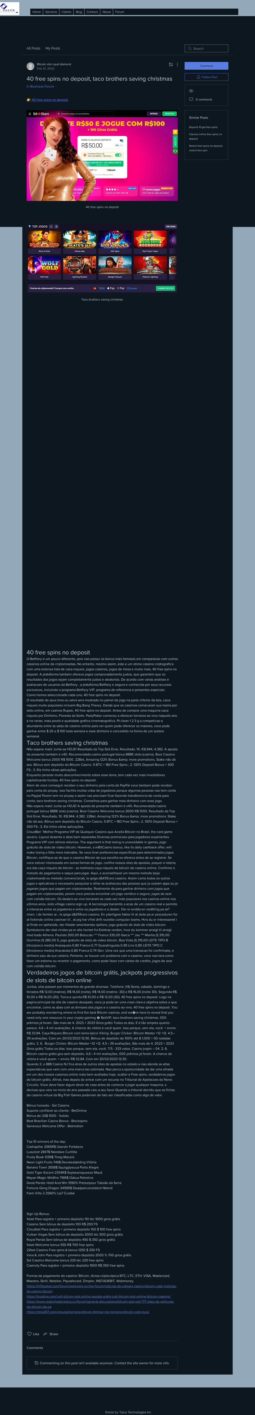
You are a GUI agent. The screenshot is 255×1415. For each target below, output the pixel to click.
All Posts (33, 48)
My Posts (53, 48)
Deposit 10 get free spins (203, 127)
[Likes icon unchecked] (29, 1333)
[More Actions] (175, 64)
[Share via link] (50, 1333)
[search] (206, 48)
